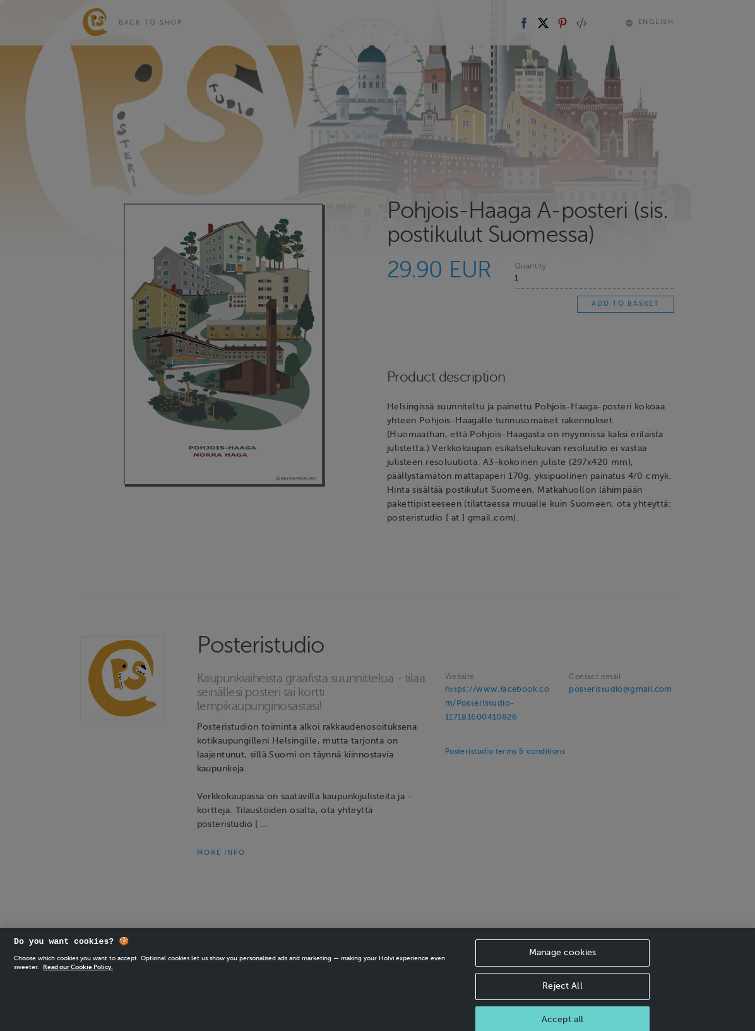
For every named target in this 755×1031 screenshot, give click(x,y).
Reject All (562, 999)
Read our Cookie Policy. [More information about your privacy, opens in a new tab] (78, 980)
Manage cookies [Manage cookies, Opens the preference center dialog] (562, 965)
